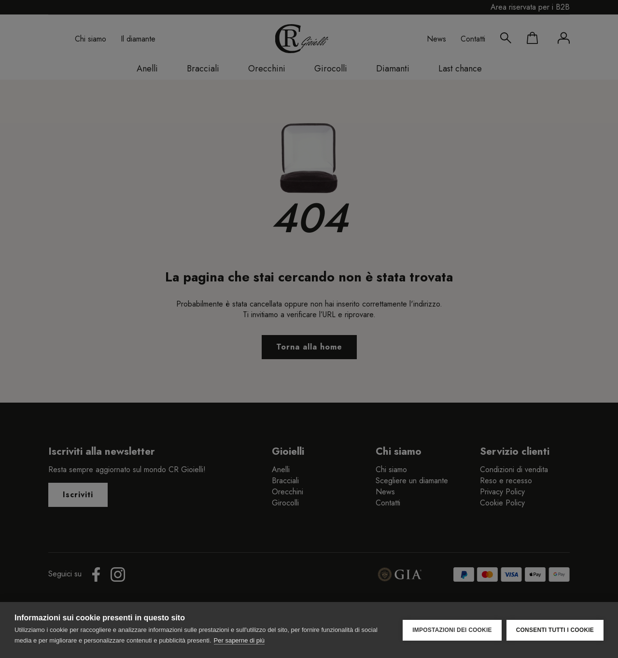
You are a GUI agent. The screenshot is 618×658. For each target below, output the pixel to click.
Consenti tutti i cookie (555, 630)
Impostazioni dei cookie (452, 630)
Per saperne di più (239, 640)
